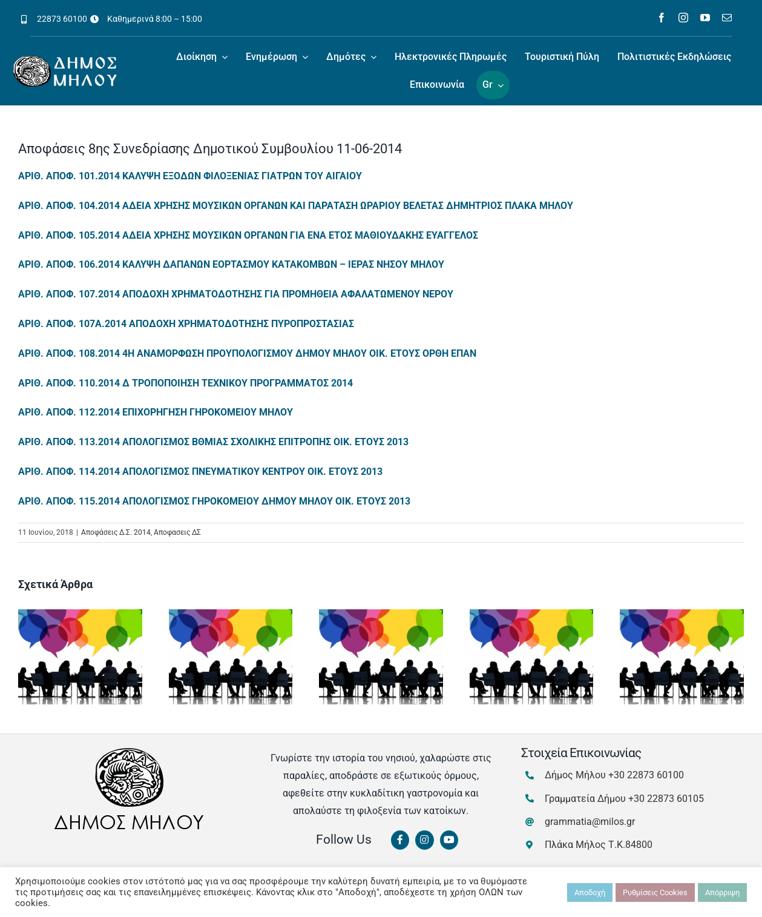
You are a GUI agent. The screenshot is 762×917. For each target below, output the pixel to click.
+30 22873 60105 (666, 798)
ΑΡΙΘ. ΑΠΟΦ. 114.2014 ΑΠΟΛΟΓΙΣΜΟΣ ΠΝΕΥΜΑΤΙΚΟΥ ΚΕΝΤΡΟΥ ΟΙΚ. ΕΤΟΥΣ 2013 (200, 471)
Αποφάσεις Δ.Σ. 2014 (116, 532)
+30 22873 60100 (646, 775)
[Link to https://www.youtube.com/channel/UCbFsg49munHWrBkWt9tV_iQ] (449, 840)
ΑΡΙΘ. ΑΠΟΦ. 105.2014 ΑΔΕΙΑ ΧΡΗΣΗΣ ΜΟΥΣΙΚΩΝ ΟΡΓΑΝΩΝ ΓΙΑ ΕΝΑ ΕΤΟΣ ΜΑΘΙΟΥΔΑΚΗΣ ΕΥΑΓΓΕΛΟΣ (248, 235)
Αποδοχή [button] (589, 892)
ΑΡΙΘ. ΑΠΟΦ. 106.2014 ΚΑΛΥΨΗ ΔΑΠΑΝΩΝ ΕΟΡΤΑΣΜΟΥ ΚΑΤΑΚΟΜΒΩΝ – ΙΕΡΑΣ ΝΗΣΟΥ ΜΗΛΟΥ (231, 264)
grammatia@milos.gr (590, 821)
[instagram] (683, 17)
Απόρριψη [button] (722, 892)
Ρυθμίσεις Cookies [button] (655, 892)
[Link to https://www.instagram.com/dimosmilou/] (424, 840)
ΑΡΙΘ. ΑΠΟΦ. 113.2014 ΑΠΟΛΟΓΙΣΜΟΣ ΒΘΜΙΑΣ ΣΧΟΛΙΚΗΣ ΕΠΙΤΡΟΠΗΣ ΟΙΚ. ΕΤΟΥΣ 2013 (213, 442)
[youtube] (705, 17)
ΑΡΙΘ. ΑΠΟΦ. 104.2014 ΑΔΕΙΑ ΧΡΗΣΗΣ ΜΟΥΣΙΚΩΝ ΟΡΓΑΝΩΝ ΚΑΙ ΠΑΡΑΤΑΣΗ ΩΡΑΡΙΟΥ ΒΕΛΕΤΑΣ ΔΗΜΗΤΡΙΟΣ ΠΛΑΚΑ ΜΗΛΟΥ (295, 205)
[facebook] (661, 17)
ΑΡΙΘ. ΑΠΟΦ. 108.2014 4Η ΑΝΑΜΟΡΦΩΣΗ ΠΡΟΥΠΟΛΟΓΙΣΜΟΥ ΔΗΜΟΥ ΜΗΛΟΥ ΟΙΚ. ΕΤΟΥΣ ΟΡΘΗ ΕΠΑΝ (247, 353)
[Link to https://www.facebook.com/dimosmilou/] (400, 840)
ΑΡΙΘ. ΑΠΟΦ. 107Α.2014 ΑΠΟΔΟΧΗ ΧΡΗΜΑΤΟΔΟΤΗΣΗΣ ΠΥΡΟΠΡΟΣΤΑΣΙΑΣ (186, 323)
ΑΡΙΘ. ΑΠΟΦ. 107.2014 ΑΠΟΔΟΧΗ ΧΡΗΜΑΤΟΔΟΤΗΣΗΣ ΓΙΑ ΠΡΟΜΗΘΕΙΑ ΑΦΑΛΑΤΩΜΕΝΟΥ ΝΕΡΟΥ (235, 294)
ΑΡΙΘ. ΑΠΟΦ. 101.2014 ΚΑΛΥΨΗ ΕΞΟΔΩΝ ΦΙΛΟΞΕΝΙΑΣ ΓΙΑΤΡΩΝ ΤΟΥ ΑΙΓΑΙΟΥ (190, 176)
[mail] (727, 17)
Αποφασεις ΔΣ (177, 532)
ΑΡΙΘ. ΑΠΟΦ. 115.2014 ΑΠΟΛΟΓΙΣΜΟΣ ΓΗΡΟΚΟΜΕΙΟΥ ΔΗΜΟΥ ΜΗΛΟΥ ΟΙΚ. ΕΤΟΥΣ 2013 (214, 501)
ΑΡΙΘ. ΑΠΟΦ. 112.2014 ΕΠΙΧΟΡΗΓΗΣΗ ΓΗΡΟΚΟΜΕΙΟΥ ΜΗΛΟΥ (155, 412)
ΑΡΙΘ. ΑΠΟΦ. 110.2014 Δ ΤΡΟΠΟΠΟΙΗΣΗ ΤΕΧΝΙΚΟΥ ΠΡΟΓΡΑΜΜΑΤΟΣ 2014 (185, 383)
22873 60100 (62, 19)
